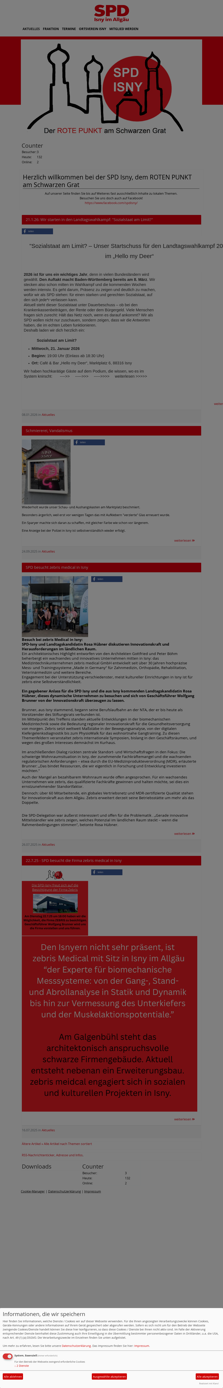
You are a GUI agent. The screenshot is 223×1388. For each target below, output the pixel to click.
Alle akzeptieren (207, 1376)
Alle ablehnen (13, 1376)
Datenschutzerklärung (76, 1346)
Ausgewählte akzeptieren (109, 1376)
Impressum (141, 1346)
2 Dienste (21, 1366)
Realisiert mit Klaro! (209, 1383)
